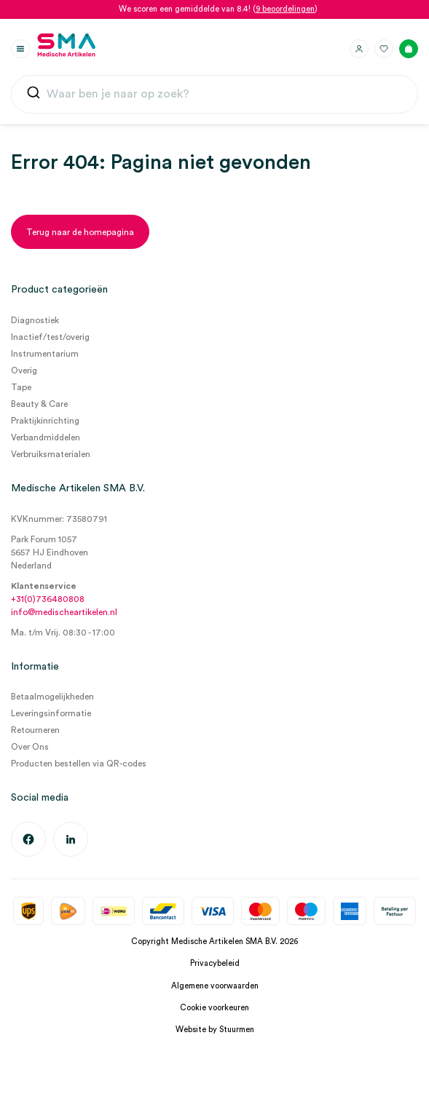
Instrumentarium (45, 353)
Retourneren (35, 730)
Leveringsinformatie (51, 713)
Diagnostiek (35, 320)
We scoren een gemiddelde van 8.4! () (218, 9)
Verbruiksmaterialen (50, 454)
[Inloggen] (359, 48)
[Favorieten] (383, 48)
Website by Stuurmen (215, 1030)
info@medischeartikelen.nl (64, 612)
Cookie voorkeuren (214, 1008)
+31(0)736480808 (47, 599)
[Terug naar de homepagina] (80, 232)
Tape (21, 387)
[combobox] (214, 94)
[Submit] (33, 96)
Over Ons (30, 746)
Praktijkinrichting (45, 420)
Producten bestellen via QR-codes (78, 763)
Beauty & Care (39, 404)
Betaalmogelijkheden (52, 696)
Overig (24, 370)
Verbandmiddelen (45, 437)
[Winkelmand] (408, 48)
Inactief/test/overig (50, 337)
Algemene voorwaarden (215, 986)
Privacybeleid (215, 963)
